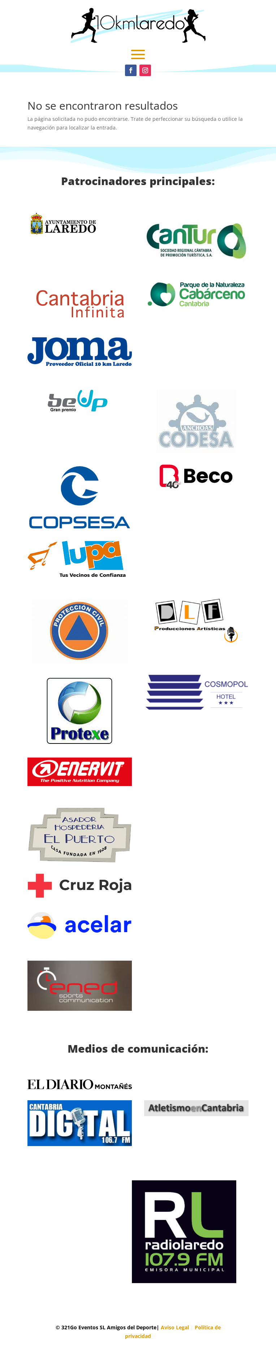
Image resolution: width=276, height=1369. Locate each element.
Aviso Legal (175, 1327)
